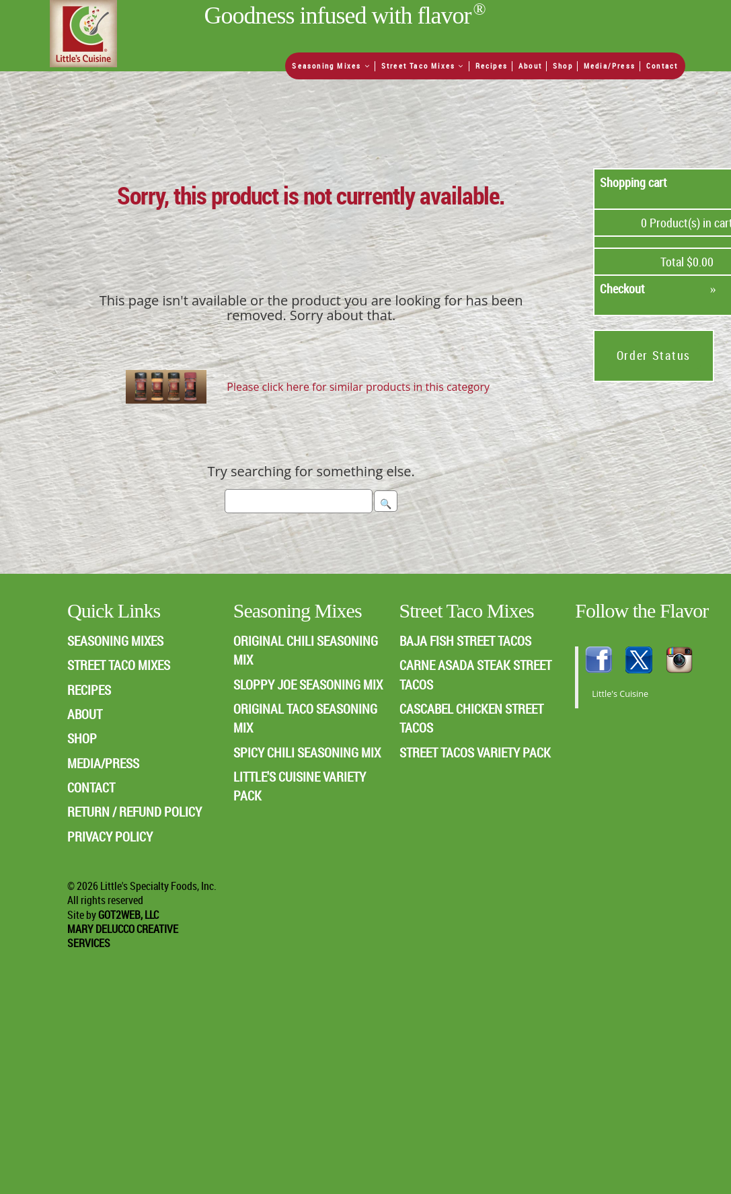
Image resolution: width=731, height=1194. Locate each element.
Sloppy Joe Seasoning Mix (308, 684)
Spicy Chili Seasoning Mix (307, 752)
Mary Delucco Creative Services (122, 936)
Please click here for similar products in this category (358, 386)
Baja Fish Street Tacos (465, 640)
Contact (662, 66)
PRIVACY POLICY (110, 836)
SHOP (82, 738)
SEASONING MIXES (115, 640)
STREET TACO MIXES (118, 665)
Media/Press (610, 66)
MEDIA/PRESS (103, 763)
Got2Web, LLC (128, 914)
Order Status (654, 355)
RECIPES (89, 689)
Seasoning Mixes (331, 66)
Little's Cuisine (620, 694)
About (530, 66)
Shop (563, 66)
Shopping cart (633, 182)
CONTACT (91, 787)
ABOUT (84, 714)
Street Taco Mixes (423, 66)
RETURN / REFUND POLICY (134, 811)
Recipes (491, 66)
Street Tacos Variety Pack (475, 752)
